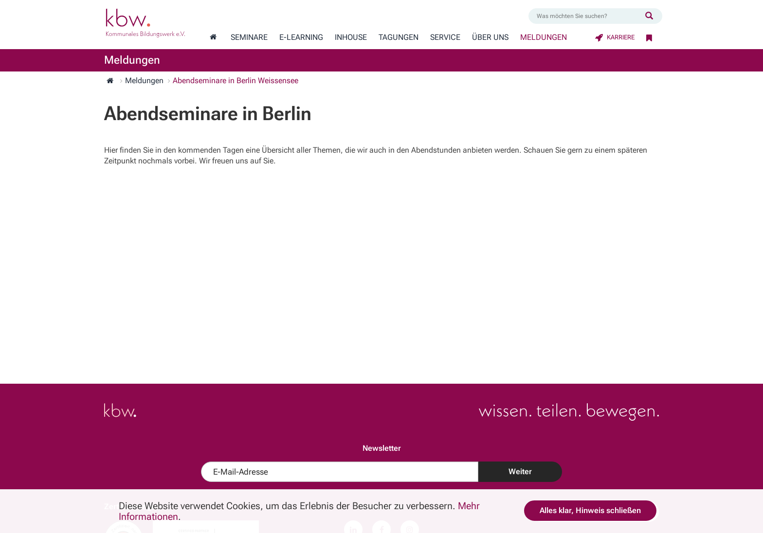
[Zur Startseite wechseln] (213, 37)
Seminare (249, 37)
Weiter (520, 471)
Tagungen (398, 37)
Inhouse (351, 37)
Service (445, 37)
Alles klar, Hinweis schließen (590, 510)
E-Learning (301, 37)
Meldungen (543, 37)
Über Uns (490, 37)
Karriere (615, 37)
